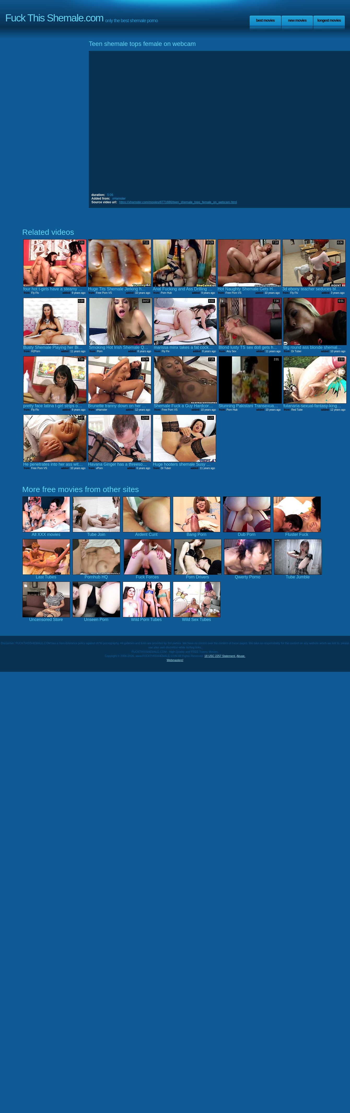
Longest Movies (329, 20)
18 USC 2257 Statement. (220, 655)
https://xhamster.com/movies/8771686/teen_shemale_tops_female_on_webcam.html (178, 202)
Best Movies (265, 20)
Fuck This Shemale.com (54, 17)
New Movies (297, 20)
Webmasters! (175, 660)
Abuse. (240, 655)
